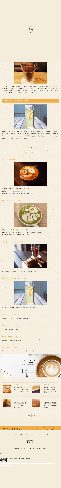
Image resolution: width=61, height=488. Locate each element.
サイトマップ (44, 434)
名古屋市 (28, 420)
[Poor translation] (4, 460)
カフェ (33, 420)
